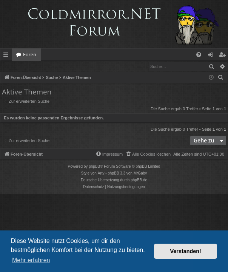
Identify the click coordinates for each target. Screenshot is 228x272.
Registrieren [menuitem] (224, 56)
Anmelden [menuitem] (212, 56)
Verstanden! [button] (185, 251)
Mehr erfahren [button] (31, 260)
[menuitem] (199, 54)
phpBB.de (139, 180)
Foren (29, 54)
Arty (101, 174)
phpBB (94, 167)
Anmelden (17, 66)
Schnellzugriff (7, 56)
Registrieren (52, 66)
